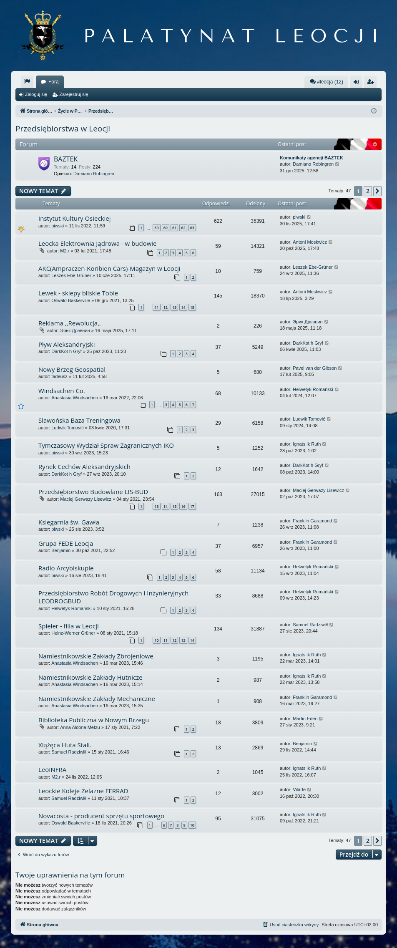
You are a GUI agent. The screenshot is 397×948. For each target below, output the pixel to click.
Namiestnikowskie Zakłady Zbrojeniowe (95, 656)
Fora (53, 82)
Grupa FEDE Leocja (65, 543)
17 (192, 506)
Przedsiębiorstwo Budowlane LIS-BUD (93, 491)
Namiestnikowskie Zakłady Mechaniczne (96, 698)
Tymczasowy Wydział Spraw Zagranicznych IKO (106, 445)
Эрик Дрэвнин (75, 330)
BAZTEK (66, 159)
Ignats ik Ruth (307, 443)
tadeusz (59, 376)
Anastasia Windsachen (74, 397)
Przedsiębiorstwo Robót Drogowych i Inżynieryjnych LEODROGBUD (113, 597)
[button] (377, 191)
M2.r (64, 250)
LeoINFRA (52, 769)
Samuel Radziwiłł (310, 624)
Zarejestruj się (73, 94)
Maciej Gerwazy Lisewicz (85, 499)
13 (174, 307)
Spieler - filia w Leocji (68, 626)
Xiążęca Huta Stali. (64, 745)
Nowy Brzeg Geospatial (72, 369)
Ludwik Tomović (67, 427)
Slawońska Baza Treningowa (79, 420)
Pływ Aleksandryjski (66, 344)
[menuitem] (27, 82)
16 (183, 506)
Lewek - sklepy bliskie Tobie (78, 293)
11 (156, 307)
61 (174, 227)
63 (192, 227)
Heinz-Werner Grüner (73, 632)
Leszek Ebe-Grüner (71, 275)
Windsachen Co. (61, 390)
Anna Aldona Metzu (80, 727)
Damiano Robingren (93, 173)
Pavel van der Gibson (315, 368)
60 (165, 227)
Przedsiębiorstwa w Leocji (62, 128)
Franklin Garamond (312, 520)
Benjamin (60, 550)
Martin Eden (305, 718)
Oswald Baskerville (70, 300)
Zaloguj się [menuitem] (358, 83)
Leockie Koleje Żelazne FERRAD (83, 791)
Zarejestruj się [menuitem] (372, 83)
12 (165, 307)
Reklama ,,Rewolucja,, (69, 323)
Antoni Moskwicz (310, 242)
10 (156, 640)
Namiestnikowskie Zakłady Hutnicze (90, 677)
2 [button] (367, 191)
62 (183, 227)
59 (156, 227)
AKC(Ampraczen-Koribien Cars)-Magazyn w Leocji (109, 268)
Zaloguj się (36, 94)
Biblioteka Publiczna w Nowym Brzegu (93, 720)
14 (183, 307)
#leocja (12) (326, 81)
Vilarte (299, 789)
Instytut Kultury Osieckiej (74, 218)
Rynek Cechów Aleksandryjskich (84, 466)
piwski (57, 225)
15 (192, 307)
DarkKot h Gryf (66, 351)
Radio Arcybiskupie (65, 568)
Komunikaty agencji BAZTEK (311, 157)
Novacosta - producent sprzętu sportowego (101, 816)
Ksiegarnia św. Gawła (68, 522)
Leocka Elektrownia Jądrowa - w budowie (97, 243)
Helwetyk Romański (313, 389)
